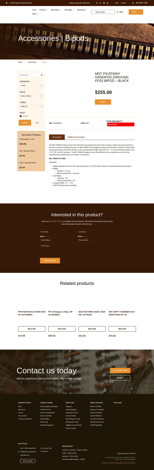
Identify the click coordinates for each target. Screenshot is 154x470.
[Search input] (104, 11)
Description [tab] (56, 137)
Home (34, 10)
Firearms (43, 10)
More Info (32, 328)
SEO (125, 462)
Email (45, 236)
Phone (83, 236)
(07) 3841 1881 (55, 221)
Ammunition (56, 10)
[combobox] (31, 85)
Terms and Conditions (129, 459)
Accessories (82, 10)
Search (25, 122)
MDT (87, 123)
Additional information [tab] (76, 137)
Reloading (69, 10)
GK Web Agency (118, 462)
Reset (37, 122)
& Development (131, 462)
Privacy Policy (118, 459)
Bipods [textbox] (23, 85)
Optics (35, 14)
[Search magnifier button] (93, 11)
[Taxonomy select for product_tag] (31, 96)
